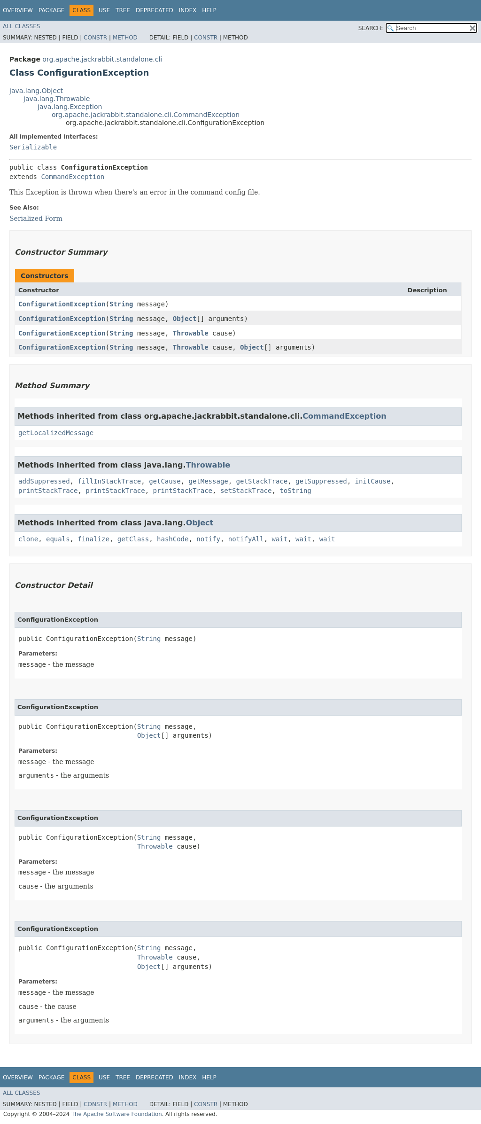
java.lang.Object (36, 90)
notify (208, 539)
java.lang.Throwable (56, 98)
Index (188, 10)
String (121, 304)
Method (125, 37)
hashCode (172, 539)
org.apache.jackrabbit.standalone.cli (102, 59)
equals (58, 539)
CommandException (72, 176)
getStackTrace (262, 481)
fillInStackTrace (109, 481)
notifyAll (246, 539)
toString (295, 490)
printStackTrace (48, 490)
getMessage (208, 481)
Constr (95, 37)
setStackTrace (246, 490)
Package (51, 10)
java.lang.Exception (70, 106)
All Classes (21, 26)
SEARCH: (370, 28)
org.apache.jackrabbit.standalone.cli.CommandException (146, 114)
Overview (18, 10)
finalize (93, 539)
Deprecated (154, 10)
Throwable (191, 333)
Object (185, 318)
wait (280, 539)
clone (28, 539)
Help (209, 10)
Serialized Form (35, 218)
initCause (372, 481)
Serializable (33, 147)
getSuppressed (321, 481)
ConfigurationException (61, 304)
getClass (133, 539)
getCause (164, 481)
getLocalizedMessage (55, 433)
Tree (123, 10)
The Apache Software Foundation (116, 1114)
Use (104, 10)
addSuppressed (44, 481)
